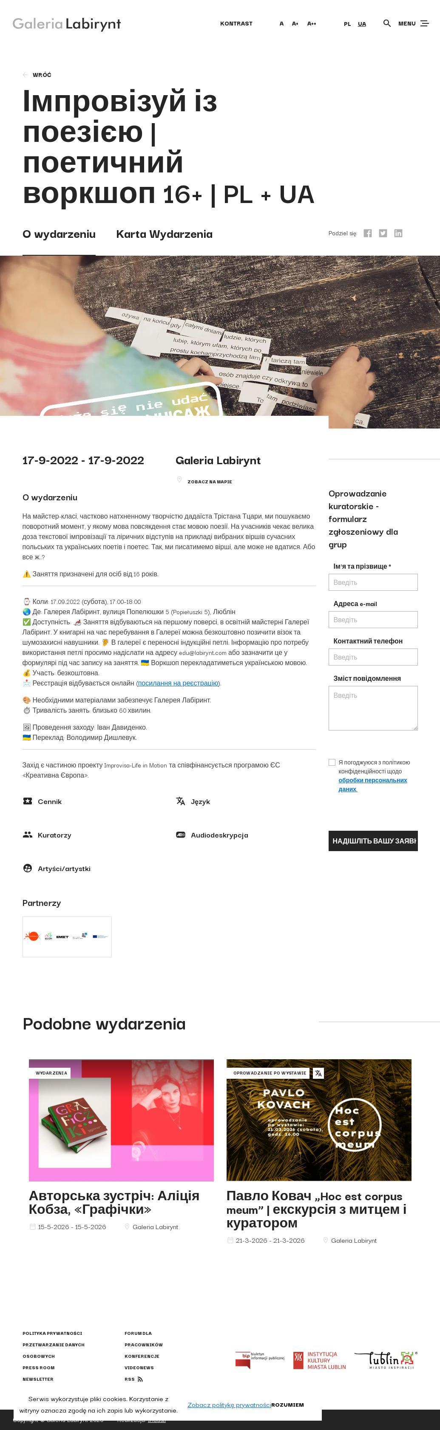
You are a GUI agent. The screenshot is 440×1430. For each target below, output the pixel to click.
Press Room (38, 1367)
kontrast (236, 23)
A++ (311, 23)
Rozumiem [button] (287, 1404)
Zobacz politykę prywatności (229, 1404)
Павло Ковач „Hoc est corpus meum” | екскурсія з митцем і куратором (317, 1208)
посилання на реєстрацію (178, 683)
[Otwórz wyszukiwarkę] (387, 23)
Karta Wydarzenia (164, 232)
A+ (295, 23)
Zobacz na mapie (209, 481)
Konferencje (142, 1355)
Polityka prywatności (52, 1333)
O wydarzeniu (59, 232)
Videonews (139, 1367)
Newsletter (38, 1378)
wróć (36, 74)
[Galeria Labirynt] (60, 23)
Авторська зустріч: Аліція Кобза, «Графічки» (114, 1202)
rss (130, 1378)
